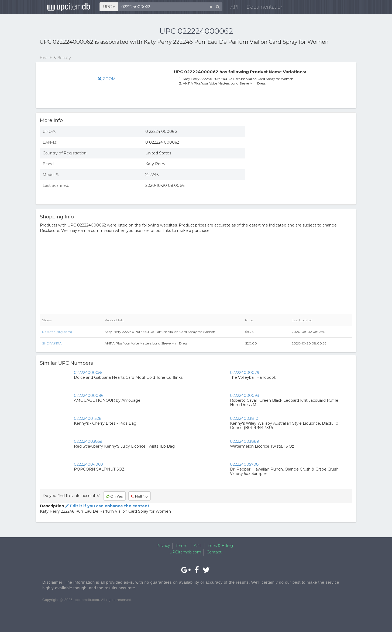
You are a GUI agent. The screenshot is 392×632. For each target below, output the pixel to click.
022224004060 (88, 464)
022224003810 (244, 418)
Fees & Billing (220, 545)
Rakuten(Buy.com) (57, 332)
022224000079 (244, 372)
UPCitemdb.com (185, 552)
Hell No (139, 496)
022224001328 (88, 418)
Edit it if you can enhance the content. (107, 505)
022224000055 (88, 372)
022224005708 (244, 464)
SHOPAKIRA (52, 343)
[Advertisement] (302, 161)
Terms (181, 545)
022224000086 (88, 395)
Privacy (163, 545)
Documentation (261, 8)
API (231, 8)
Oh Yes (114, 496)
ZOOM (107, 78)
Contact (214, 552)
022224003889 (244, 441)
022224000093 (244, 395)
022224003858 (88, 441)
